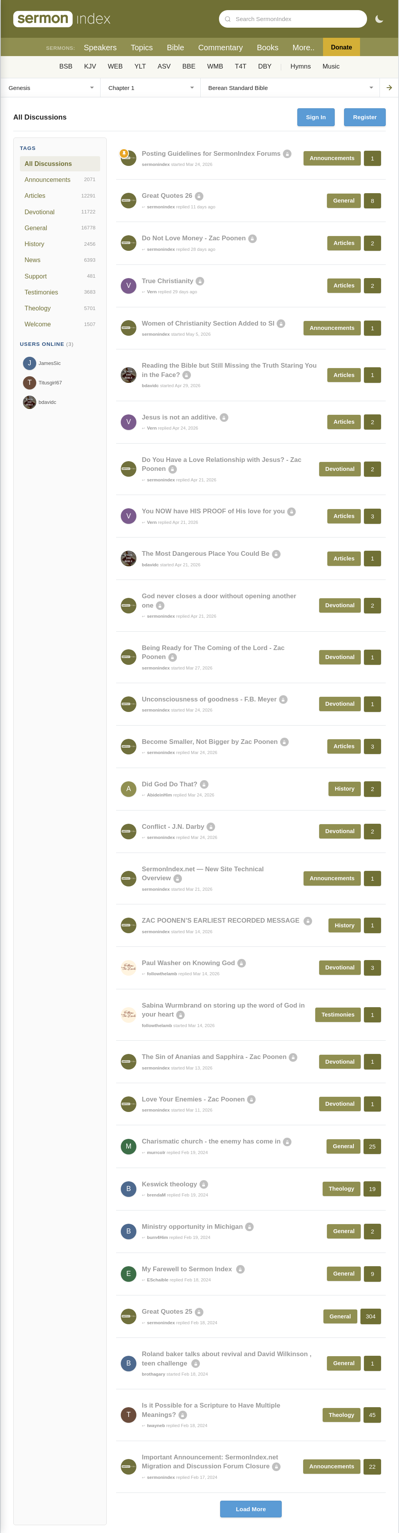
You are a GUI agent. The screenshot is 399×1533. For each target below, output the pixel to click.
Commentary (220, 47)
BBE (189, 66)
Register (365, 117)
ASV (164, 66)
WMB (215, 66)
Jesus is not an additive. (179, 417)
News (60, 260)
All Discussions (48, 163)
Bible (175, 47)
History (60, 244)
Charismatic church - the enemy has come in (211, 1141)
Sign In (316, 117)
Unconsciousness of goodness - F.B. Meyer (209, 699)
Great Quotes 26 (167, 195)
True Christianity (167, 281)
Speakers (100, 47)
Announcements (60, 179)
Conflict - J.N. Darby (173, 826)
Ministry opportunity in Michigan (192, 1226)
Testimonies (60, 292)
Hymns (301, 66)
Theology (60, 308)
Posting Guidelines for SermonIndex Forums (211, 153)
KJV (90, 66)
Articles (60, 196)
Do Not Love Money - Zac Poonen (194, 238)
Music (331, 66)
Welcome (60, 324)
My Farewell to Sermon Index (188, 1269)
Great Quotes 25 (167, 1311)
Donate (341, 47)
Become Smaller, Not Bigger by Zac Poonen (210, 741)
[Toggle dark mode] (379, 19)
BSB (65, 66)
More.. (304, 47)
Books (268, 47)
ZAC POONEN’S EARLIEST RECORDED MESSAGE (221, 920)
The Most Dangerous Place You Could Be (206, 553)
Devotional (60, 212)
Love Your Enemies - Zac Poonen (193, 1099)
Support (60, 276)
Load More (251, 1509)
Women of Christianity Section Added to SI (208, 323)
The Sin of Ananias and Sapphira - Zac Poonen (214, 1057)
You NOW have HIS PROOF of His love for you (213, 511)
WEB (115, 66)
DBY (265, 66)
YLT (140, 66)
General (60, 228)
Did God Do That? (170, 784)
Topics (142, 47)
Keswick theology (169, 1184)
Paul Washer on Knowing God (188, 963)
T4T (241, 66)
